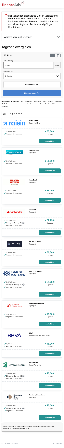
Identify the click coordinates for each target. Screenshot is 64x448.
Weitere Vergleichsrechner (18, 37)
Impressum (58, 443)
